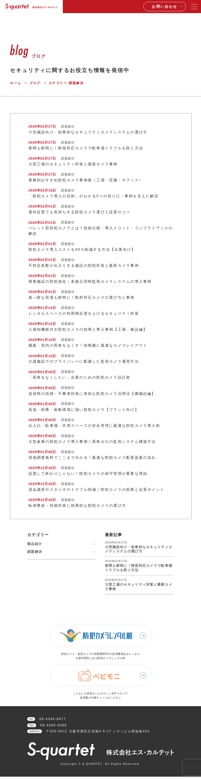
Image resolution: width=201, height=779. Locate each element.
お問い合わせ (164, 6)
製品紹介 (34, 544)
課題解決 (34, 552)
